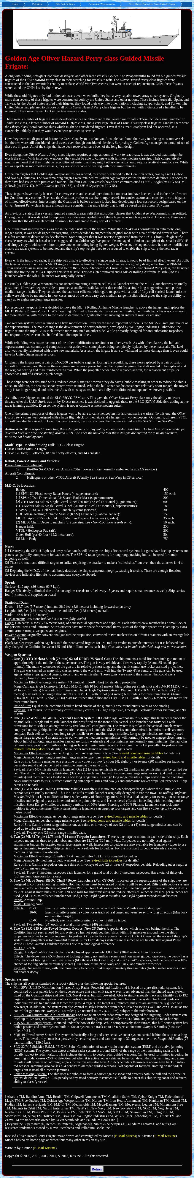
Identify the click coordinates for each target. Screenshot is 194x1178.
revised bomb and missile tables (141, 753)
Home (15, 4)
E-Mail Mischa (125, 1136)
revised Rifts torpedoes (30, 749)
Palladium (37, 4)
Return (97, 1169)
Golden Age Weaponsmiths (102, 4)
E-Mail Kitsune (165, 1136)
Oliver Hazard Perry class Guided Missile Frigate (152, 4)
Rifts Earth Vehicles (65, 4)
